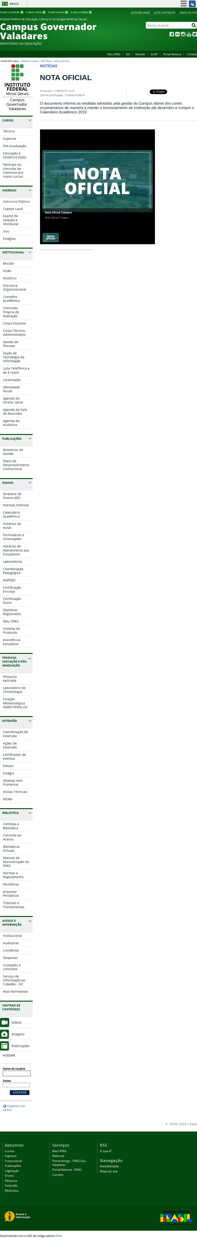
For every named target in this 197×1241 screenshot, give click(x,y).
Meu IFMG (113, 54)
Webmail (58, 1156)
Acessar (9, 1055)
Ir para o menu (36, 12)
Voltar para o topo (183, 1124)
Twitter (194, 34)
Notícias (46, 61)
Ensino (9, 1176)
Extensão (11, 1186)
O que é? (106, 1151)
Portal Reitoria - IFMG (66, 1170)
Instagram (183, 34)
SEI (128, 54)
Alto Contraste (164, 12)
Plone (59, 1236)
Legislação (12, 1171)
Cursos (9, 1151)
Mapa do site (188, 12)
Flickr (177, 34)
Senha (7, 1081)
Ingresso (11, 1156)
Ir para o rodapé (81, 12)
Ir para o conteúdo (11, 12)
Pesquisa (11, 1181)
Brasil (14, 4)
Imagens (18, 1034)
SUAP (154, 54)
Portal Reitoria (172, 54)
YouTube (189, 34)
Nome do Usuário (14, 1069)
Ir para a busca (58, 12)
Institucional (13, 1161)
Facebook (171, 34)
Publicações (20, 1046)
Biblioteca (11, 1191)
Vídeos (16, 1022)
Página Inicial (29, 61)
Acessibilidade (140, 12)
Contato (192, 54)
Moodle (140, 54)
